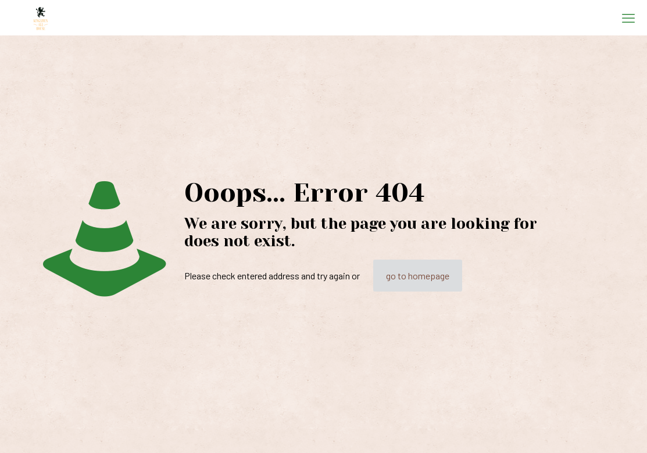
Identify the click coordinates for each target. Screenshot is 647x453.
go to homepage (417, 275)
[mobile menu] (628, 17)
